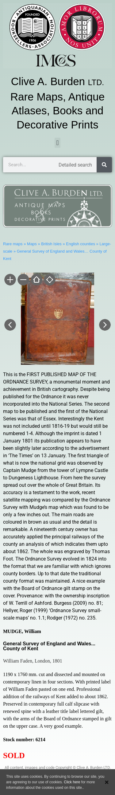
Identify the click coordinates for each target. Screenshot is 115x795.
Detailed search (75, 165)
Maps (32, 244)
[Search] (104, 164)
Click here (72, 782)
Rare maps (13, 244)
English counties (80, 244)
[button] (57, 143)
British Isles (51, 244)
